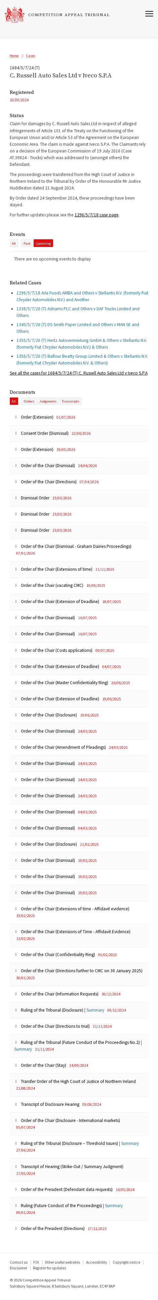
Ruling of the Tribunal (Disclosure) (49, 1014)
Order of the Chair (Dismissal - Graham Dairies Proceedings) (72, 551)
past (27, 246)
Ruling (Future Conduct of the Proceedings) (58, 1210)
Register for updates (49, 1272)
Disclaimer (18, 1272)
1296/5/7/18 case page (97, 217)
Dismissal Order (32, 502)
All (14, 246)
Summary (95, 1014)
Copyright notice (126, 1266)
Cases (30, 56)
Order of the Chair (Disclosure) (46, 719)
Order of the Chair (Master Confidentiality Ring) (61, 687)
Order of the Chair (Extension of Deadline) (57, 606)
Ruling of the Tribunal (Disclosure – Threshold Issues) (66, 1148)
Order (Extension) (34, 421)
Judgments (47, 405)
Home (14, 56)
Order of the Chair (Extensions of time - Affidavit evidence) (71, 913)
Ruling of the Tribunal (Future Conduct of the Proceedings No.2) (77, 1046)
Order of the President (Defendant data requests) (64, 1193)
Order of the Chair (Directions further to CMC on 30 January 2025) (78, 975)
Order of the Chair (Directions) (46, 486)
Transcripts (70, 405)
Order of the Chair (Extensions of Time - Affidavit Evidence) (72, 936)
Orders (29, 405)
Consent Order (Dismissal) (42, 438)
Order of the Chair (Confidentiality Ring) (55, 959)
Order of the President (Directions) (50, 1233)
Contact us (19, 1266)
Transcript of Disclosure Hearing (47, 1109)
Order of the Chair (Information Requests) (57, 998)
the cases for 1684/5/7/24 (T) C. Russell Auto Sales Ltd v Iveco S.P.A (79, 377)
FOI (36, 1266)
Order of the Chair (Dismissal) (45, 470)
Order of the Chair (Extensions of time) (53, 573)
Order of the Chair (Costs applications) (53, 654)
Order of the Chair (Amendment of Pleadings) (60, 751)
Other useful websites (62, 1266)
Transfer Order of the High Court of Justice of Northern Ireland (75, 1086)
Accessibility (96, 1266)
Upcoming (43, 246)
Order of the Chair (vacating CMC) (49, 590)
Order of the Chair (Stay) (40, 1070)
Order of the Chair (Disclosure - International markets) (67, 1125)
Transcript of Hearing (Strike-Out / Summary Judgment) (68, 1170)
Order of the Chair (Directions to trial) (52, 1030)
